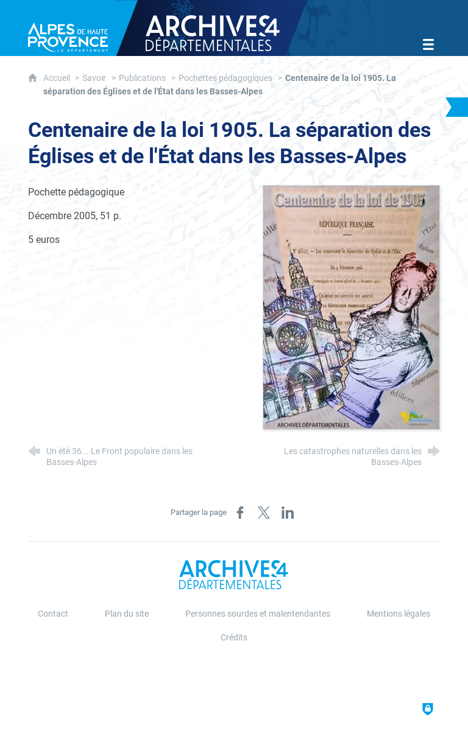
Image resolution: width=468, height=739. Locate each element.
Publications (142, 78)
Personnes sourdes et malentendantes (257, 614)
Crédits (234, 637)
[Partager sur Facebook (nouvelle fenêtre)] (240, 512)
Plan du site (127, 614)
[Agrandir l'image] (351, 306)
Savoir (94, 78)
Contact (53, 614)
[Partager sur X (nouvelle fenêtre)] (264, 512)
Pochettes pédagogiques (225, 78)
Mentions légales (398, 614)
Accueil (57, 78)
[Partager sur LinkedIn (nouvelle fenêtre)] (287, 512)
